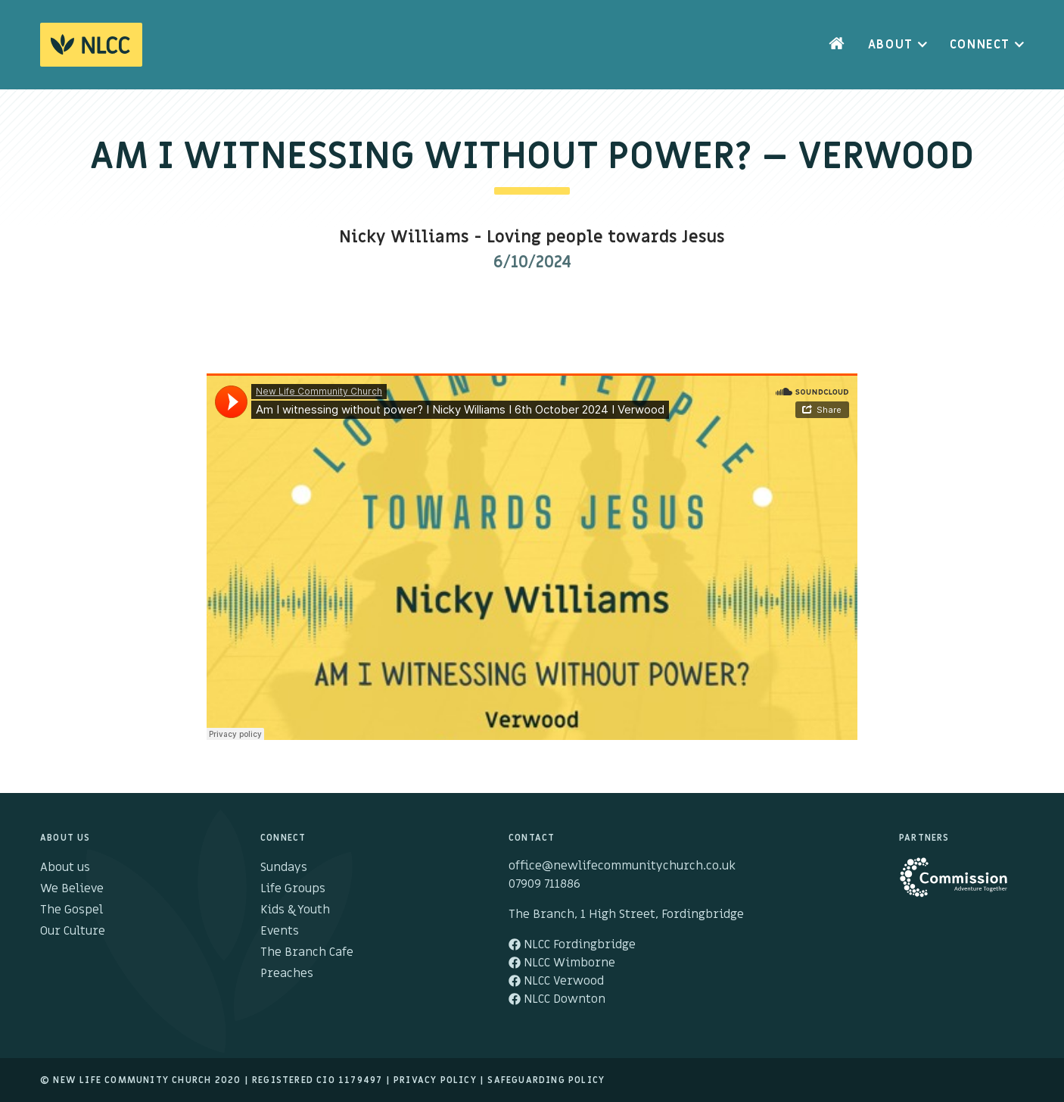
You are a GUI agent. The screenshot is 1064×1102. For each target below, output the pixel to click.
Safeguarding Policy (546, 1080)
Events (279, 930)
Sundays (283, 867)
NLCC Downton (557, 999)
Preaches (286, 973)
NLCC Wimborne (562, 962)
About (890, 44)
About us (65, 867)
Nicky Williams (404, 237)
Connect (980, 44)
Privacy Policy (435, 1080)
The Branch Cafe (306, 952)
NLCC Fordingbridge (572, 944)
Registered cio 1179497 (317, 1080)
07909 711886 (544, 884)
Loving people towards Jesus (606, 237)
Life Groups (292, 888)
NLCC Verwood (556, 980)
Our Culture (72, 930)
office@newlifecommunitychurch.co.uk (622, 865)
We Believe (72, 888)
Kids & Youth (295, 909)
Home (837, 45)
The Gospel (71, 909)
